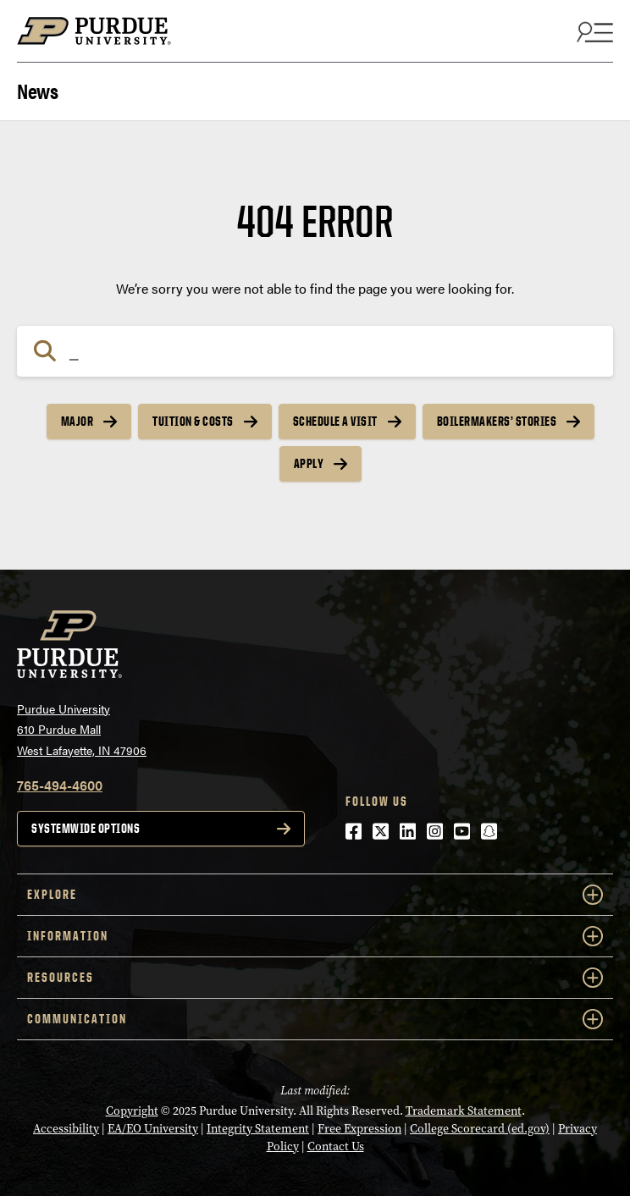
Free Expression (359, 1129)
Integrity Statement (258, 1129)
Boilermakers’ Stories (497, 421)
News (37, 89)
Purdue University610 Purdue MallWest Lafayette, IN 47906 (81, 729)
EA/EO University (153, 1129)
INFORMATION (315, 936)
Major (77, 421)
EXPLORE (315, 895)
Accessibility (66, 1129)
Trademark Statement (464, 1111)
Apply (309, 463)
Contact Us (335, 1146)
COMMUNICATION (315, 1019)
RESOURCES (315, 977)
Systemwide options (85, 828)
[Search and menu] (592, 31)
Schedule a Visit (335, 421)
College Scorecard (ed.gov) (480, 1129)
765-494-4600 (59, 785)
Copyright (132, 1111)
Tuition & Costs (193, 421)
